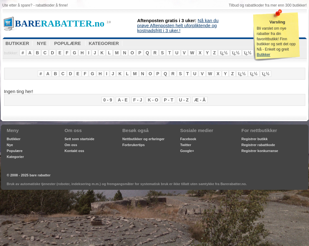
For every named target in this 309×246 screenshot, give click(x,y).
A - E (122, 99)
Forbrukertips (133, 145)
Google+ (187, 151)
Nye (10, 145)
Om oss (71, 145)
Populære (15, 151)
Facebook (188, 139)
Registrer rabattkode (258, 145)
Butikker (263, 54)
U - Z (184, 99)
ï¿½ (224, 52)
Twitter (185, 145)
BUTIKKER (17, 43)
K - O (153, 99)
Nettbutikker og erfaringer (143, 139)
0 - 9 (107, 99)
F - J (137, 99)
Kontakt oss (74, 151)
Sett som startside (79, 139)
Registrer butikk (255, 139)
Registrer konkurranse (260, 151)
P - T (168, 99)
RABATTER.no (60, 23)
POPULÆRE (67, 43)
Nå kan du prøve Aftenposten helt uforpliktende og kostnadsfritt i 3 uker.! (178, 25)
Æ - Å (200, 99)
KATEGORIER (104, 43)
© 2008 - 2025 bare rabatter (29, 175)
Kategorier (15, 157)
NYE (41, 43)
